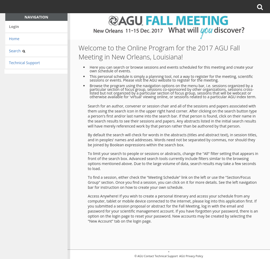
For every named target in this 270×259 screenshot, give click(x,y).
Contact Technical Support (161, 256)
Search (17, 50)
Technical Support (24, 62)
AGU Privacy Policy (191, 256)
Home (14, 38)
